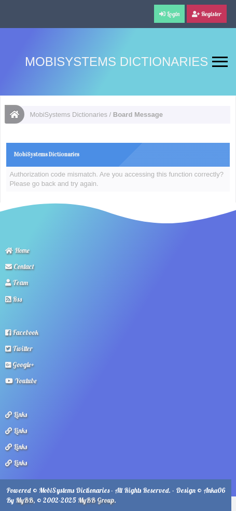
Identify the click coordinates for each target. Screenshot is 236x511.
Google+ (19, 364)
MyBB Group (96, 500)
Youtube (21, 380)
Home (17, 250)
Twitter (19, 348)
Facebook (21, 332)
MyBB (24, 500)
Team (16, 282)
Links (16, 414)
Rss (13, 299)
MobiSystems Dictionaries (116, 62)
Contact (19, 266)
